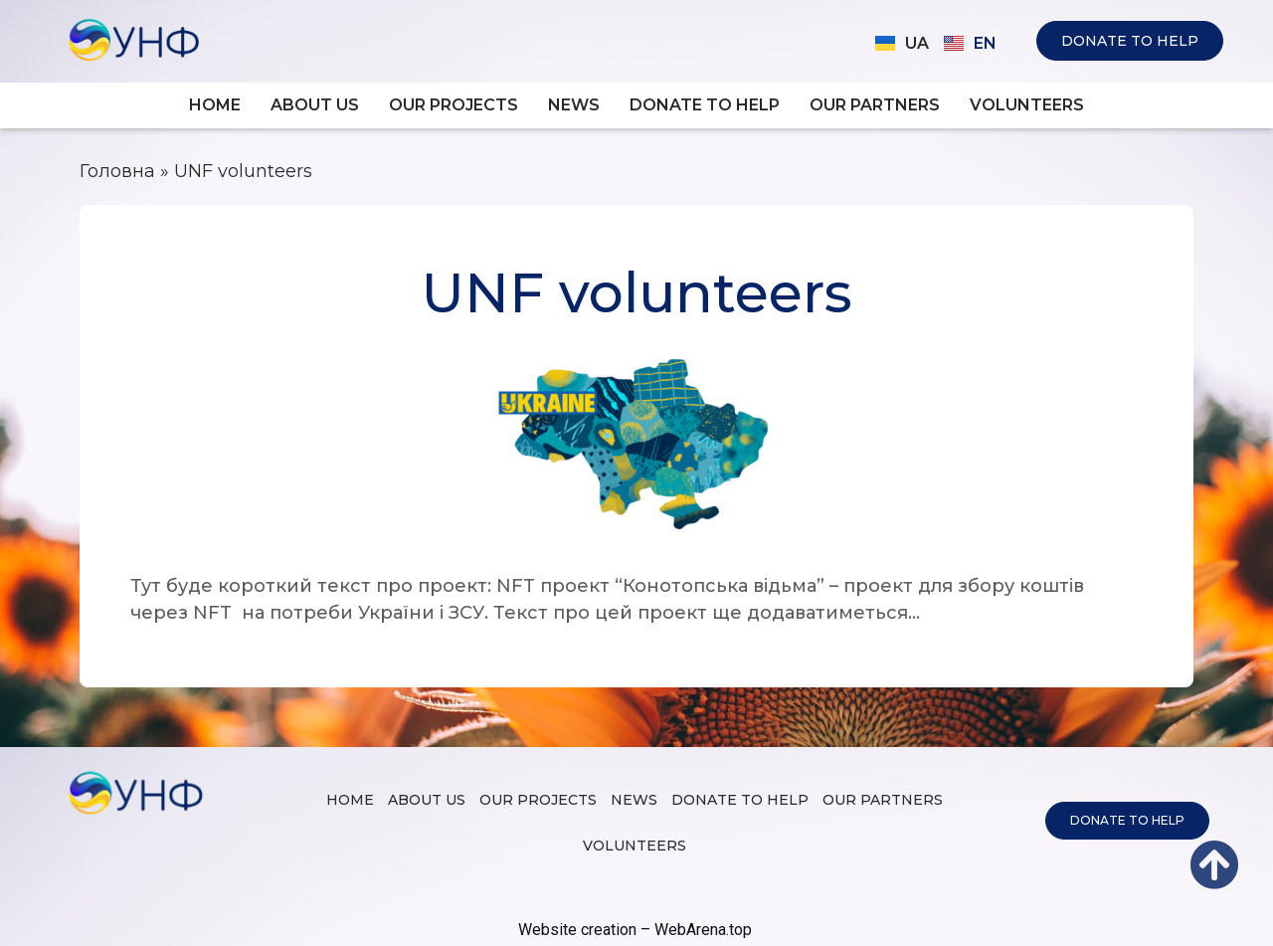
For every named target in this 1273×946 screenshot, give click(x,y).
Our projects (453, 104)
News (574, 104)
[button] (1129, 41)
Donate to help (705, 104)
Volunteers (1027, 104)
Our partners (875, 104)
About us (315, 104)
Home (215, 104)
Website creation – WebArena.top (635, 929)
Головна (117, 171)
